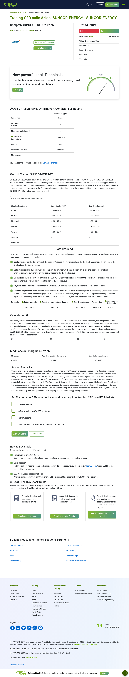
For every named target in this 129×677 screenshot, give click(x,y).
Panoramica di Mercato (83, 593)
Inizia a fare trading (43, 48)
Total (13, 555)
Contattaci (14, 600)
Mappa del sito (31, 657)
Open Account (91, 466)
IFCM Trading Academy (105, 600)
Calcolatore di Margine (27, 516)
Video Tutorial (102, 590)
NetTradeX (57, 593)
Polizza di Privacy (17, 664)
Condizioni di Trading (39, 603)
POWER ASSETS (74, 545)
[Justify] (87, 4)
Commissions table (51, 163)
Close (104, 673)
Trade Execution (37, 615)
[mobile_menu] (123, 4)
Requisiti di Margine (39, 609)
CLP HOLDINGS (17, 545)
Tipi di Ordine (36, 612)
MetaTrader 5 (58, 600)
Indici (34, 596)
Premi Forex (14, 593)
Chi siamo (13, 590)
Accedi (99, 5)
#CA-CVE (15, 550)
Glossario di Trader (104, 596)
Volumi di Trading (38, 606)
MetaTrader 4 (58, 596)
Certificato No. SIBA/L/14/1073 (85, 644)
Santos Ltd (15, 560)
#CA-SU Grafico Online (44, 42)
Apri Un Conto (112, 5)
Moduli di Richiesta (17, 596)
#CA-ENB (71, 550)
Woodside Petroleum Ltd (77, 560)
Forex (34, 590)
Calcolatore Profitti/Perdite (64, 516)
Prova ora (18, 90)
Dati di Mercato (80, 590)
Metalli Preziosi (37, 593)
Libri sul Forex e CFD (104, 593)
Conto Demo (37, 433)
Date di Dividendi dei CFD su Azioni (102, 514)
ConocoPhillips (73, 555)
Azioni (34, 600)
